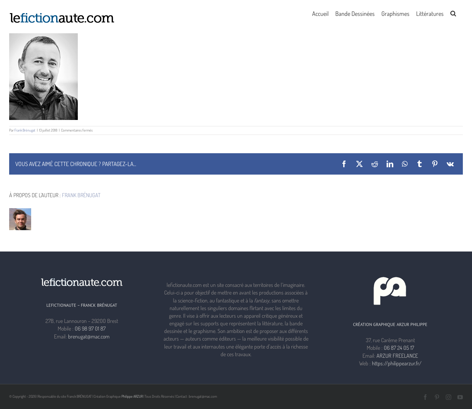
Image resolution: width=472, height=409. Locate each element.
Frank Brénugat (24, 130)
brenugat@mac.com (89, 336)
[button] (453, 13)
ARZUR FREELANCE (397, 355)
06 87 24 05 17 (399, 347)
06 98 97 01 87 (90, 328)
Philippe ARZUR (132, 396)
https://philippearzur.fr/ (397, 363)
